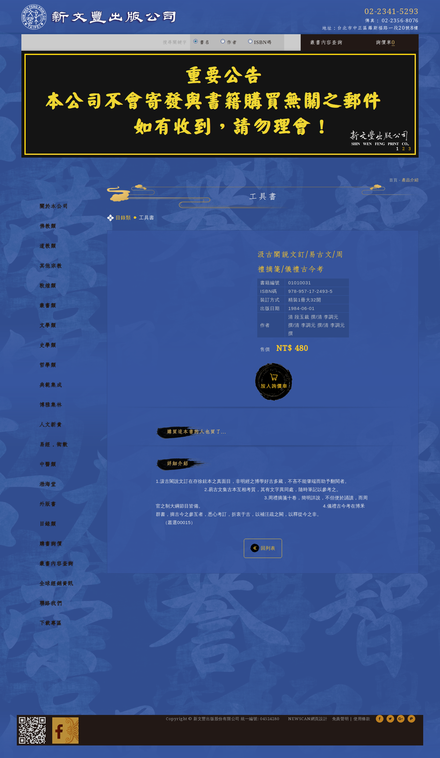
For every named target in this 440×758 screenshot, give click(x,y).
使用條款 (362, 722)
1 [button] (397, 152)
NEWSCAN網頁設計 (307, 722)
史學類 (47, 349)
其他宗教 (50, 269)
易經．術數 (53, 448)
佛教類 (47, 230)
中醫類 (47, 468)
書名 (201, 43)
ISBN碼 (260, 43)
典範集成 (50, 388)
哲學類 (47, 369)
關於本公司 (53, 210)
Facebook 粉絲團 (65, 733)
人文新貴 (50, 428)
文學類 (47, 329)
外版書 (47, 508)
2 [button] (403, 152)
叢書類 (47, 309)
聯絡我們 (50, 607)
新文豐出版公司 (109, 19)
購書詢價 (50, 547)
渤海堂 (47, 488)
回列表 (263, 551)
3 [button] (409, 152)
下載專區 (50, 627)
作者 (228, 43)
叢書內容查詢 (326, 46)
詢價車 (385, 46)
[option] (220, 107)
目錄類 (47, 527)
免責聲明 (340, 722)
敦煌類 (47, 289)
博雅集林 (50, 408)
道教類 (47, 249)
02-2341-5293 (392, 12)
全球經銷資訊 (56, 587)
